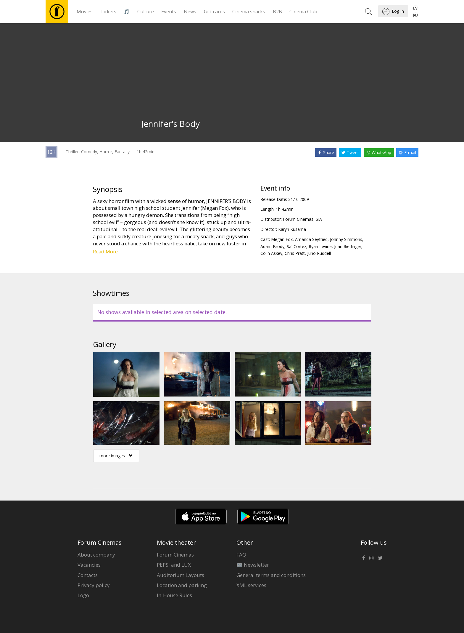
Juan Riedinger (347, 246)
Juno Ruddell (319, 253)
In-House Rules (174, 595)
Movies (85, 11)
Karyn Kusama (292, 229)
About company (96, 554)
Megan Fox (282, 239)
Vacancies (89, 564)
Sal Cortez (296, 246)
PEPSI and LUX (174, 564)
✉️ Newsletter (252, 564)
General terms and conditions (271, 575)
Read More (105, 251)
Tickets (108, 11)
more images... (116, 455)
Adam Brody (272, 246)
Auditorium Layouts (180, 575)
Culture (145, 11)
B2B (277, 11)
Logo (83, 595)
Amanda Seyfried (311, 239)
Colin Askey (271, 253)
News (190, 11)
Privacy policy (94, 585)
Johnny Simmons (346, 239)
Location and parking (182, 585)
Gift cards (214, 11)
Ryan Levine (320, 246)
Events (168, 11)
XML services (251, 585)
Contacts (88, 575)
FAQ (241, 554)
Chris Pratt (295, 253)
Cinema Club (303, 11)
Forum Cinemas (175, 554)
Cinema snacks (248, 11)
